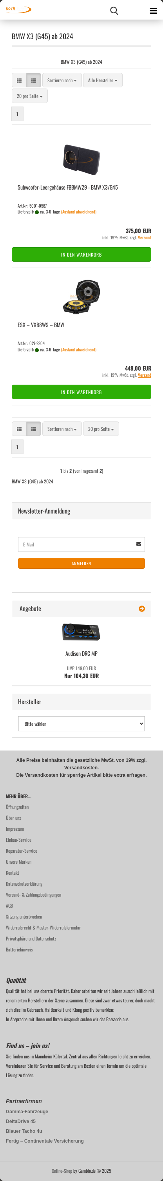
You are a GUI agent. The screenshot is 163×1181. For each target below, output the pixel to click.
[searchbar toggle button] (114, 10)
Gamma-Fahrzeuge (27, 1111)
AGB (9, 905)
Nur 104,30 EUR (81, 672)
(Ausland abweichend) (78, 211)
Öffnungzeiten (17, 806)
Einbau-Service (18, 839)
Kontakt (12, 872)
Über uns (13, 817)
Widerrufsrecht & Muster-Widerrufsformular (43, 927)
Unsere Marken (18, 861)
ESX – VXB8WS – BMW (41, 324)
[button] (19, 80)
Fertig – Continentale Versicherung (45, 1141)
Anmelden (81, 563)
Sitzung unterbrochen (24, 916)
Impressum (15, 828)
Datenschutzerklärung (24, 883)
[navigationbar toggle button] (153, 10)
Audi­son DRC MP (81, 653)
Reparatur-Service (21, 850)
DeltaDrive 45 (21, 1121)
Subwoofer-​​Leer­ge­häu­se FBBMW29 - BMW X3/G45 (68, 187)
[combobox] (62, 80)
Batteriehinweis (19, 949)
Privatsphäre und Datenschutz (31, 938)
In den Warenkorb (81, 254)
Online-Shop (62, 1170)
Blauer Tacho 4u (24, 1131)
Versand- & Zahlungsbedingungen (33, 894)
